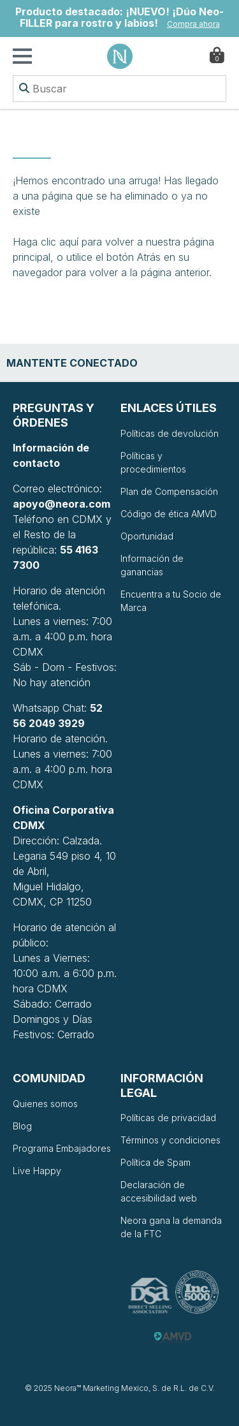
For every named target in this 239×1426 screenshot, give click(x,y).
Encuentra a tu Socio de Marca (170, 601)
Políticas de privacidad (168, 1117)
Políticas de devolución (169, 433)
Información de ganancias (152, 565)
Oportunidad (146, 536)
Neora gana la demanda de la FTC (171, 1227)
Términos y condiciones (170, 1140)
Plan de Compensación (169, 491)
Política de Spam (155, 1162)
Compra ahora (193, 24)
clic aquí (59, 241)
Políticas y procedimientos (153, 462)
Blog (22, 1126)
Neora (120, 56)
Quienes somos (45, 1103)
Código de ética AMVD (168, 513)
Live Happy (37, 1170)
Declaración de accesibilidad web (158, 1191)
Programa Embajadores (62, 1148)
